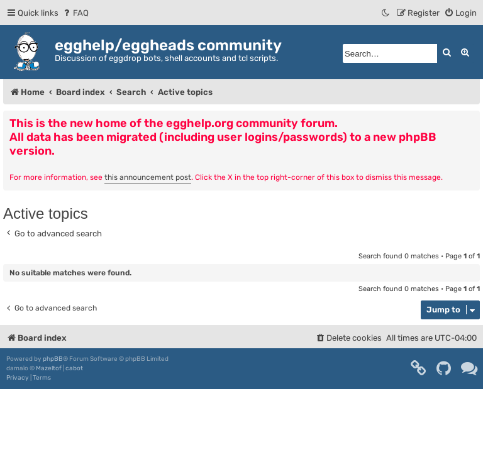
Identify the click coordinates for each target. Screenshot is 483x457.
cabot (74, 368)
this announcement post (147, 177)
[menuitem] (75, 13)
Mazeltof (49, 368)
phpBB (53, 359)
